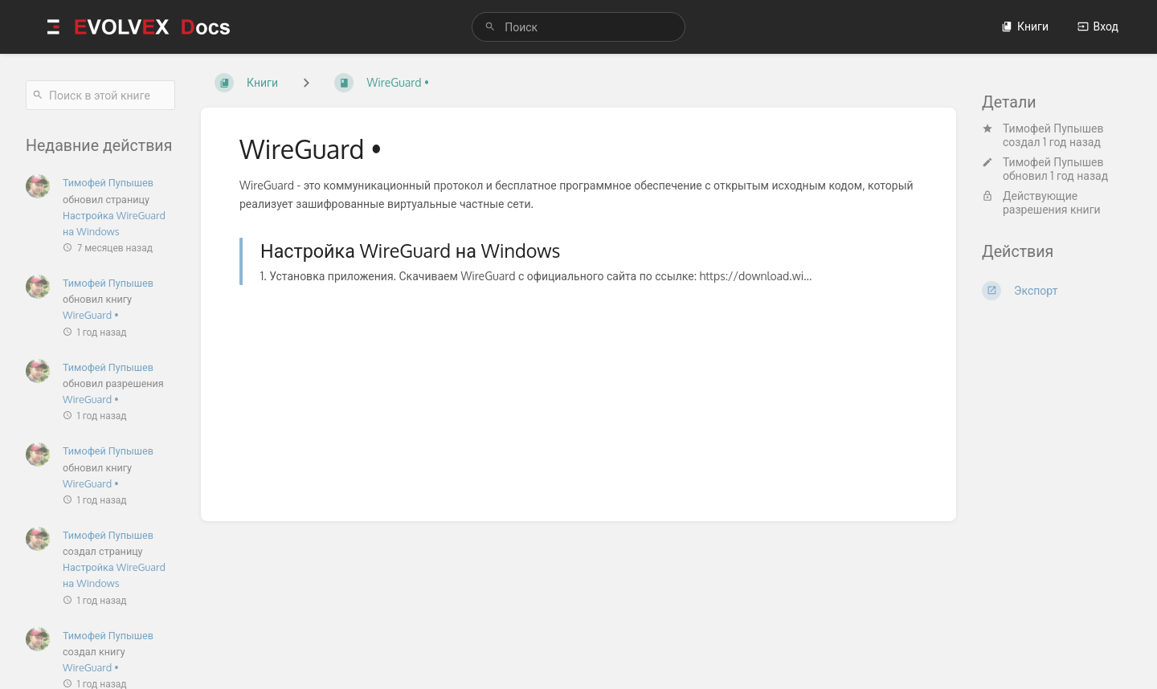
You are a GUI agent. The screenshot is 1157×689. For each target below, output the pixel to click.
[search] (578, 27)
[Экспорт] (1056, 290)
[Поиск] (490, 27)
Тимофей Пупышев (1053, 128)
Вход (1097, 26)
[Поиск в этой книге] (100, 95)
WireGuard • (91, 314)
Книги (1025, 26)
